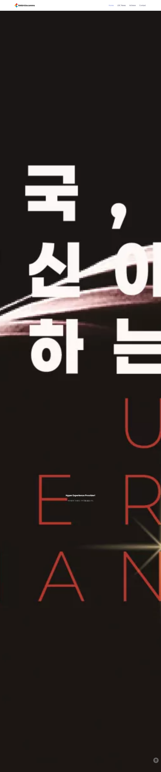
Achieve (132, 5)
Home (111, 5)
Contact (142, 5)
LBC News (121, 5)
